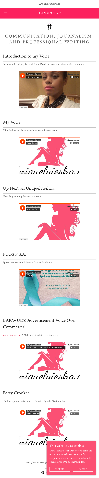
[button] (7, 13)
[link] (49, 26)
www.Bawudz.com (12, 335)
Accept (83, 469)
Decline (59, 469)
